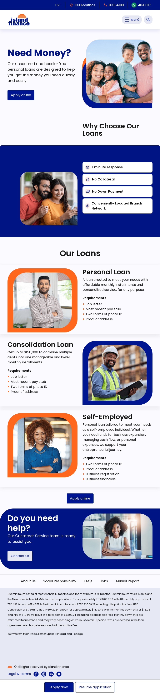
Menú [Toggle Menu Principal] (131, 20)
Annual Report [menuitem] (127, 581)
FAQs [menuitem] (88, 581)
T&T (58, 5)
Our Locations (82, 5)
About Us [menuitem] (28, 581)
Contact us (20, 555)
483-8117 (141, 5)
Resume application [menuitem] (95, 687)
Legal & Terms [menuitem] (19, 673)
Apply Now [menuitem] (59, 687)
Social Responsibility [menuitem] (59, 581)
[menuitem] (36, 674)
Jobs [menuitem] (104, 581)
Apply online (21, 95)
